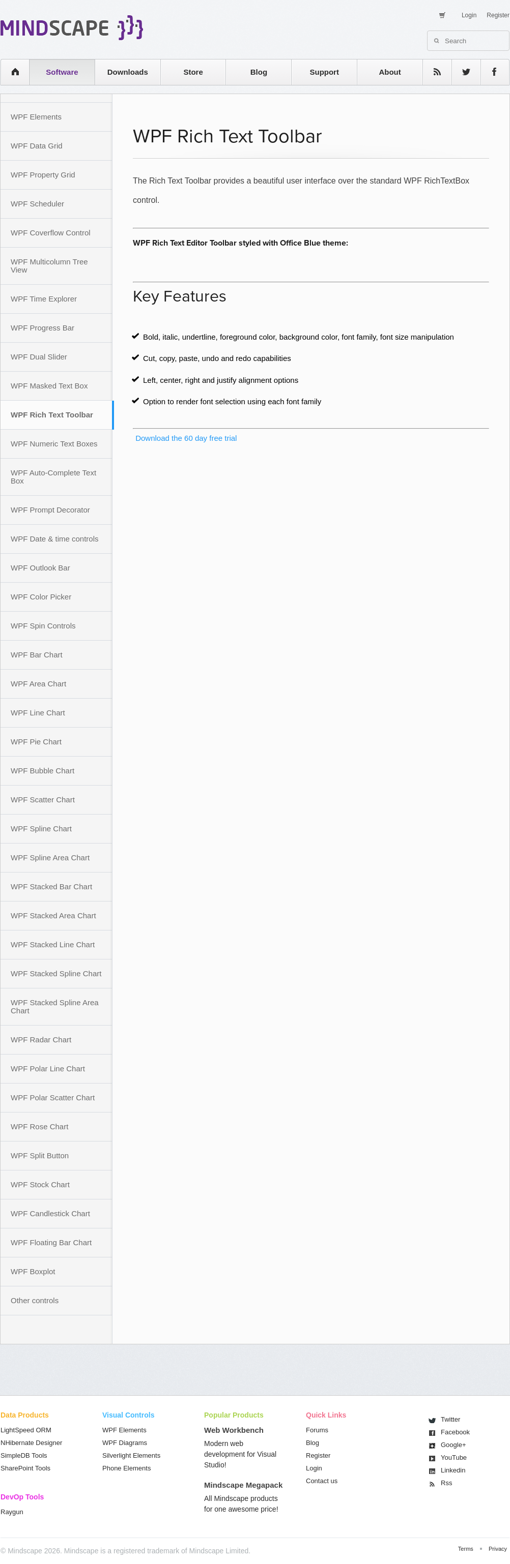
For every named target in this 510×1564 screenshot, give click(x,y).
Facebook (455, 1432)
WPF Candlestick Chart (50, 1213)
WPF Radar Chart (41, 1039)
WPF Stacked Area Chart (53, 915)
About (390, 72)
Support (324, 72)
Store (193, 72)
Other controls (35, 1300)
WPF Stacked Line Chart (53, 944)
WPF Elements (36, 116)
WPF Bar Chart (37, 654)
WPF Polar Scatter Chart (53, 1097)
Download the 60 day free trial (185, 438)
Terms (465, 1549)
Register (498, 15)
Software (62, 72)
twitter (461, 72)
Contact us (321, 1481)
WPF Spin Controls (43, 625)
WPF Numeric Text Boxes (54, 443)
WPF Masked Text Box (49, 385)
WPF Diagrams (124, 1443)
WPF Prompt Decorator (50, 509)
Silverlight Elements (131, 1455)
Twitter (450, 1419)
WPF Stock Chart (40, 1184)
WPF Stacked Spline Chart (56, 973)
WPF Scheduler (37, 203)
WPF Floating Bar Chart (51, 1242)
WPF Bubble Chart (42, 770)
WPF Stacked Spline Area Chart (55, 1006)
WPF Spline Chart (41, 828)
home (10, 72)
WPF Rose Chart (39, 1126)
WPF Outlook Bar (40, 567)
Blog (258, 72)
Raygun (12, 1512)
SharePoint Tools (25, 1468)
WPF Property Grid (43, 174)
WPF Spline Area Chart (50, 857)
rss (432, 72)
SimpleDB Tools (24, 1455)
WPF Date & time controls (55, 538)
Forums (317, 1430)
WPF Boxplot (33, 1271)
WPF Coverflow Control (51, 232)
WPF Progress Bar (42, 327)
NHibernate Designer (31, 1443)
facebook (490, 72)
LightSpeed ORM (26, 1430)
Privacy (498, 1549)
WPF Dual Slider (39, 356)
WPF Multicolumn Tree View (49, 265)
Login (469, 15)
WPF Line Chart (38, 712)
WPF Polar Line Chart (48, 1068)
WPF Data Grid (37, 145)
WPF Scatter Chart (43, 799)
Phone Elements (126, 1468)
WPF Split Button (40, 1155)
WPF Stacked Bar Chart (51, 886)
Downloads (127, 72)
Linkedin (453, 1470)
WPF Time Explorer (44, 298)
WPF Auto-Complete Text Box (53, 476)
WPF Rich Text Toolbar (52, 414)
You (454, 1457)
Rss (446, 1483)
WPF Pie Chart (36, 741)
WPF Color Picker (41, 596)
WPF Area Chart (38, 683)
